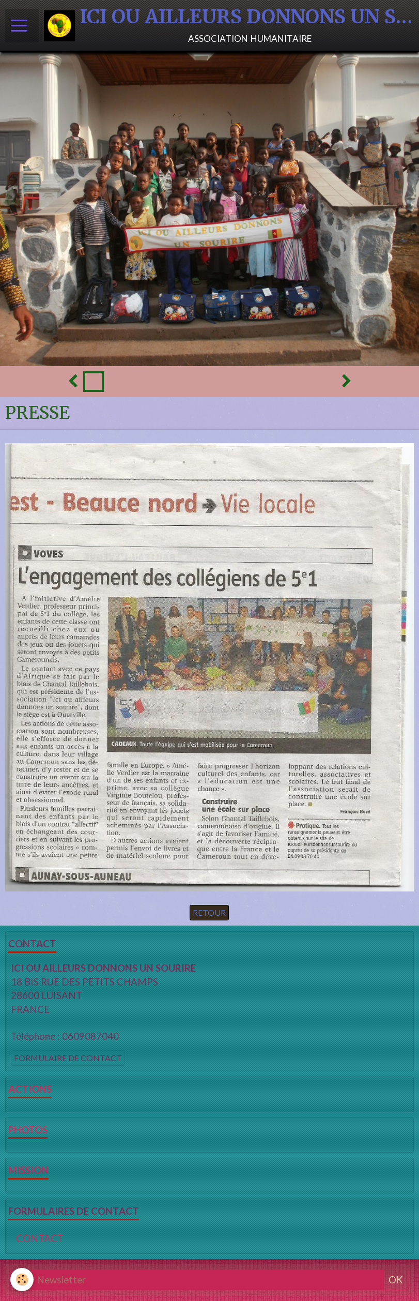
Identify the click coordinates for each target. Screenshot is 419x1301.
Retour (209, 912)
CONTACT (40, 1238)
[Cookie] (22, 1279)
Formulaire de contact (68, 1058)
